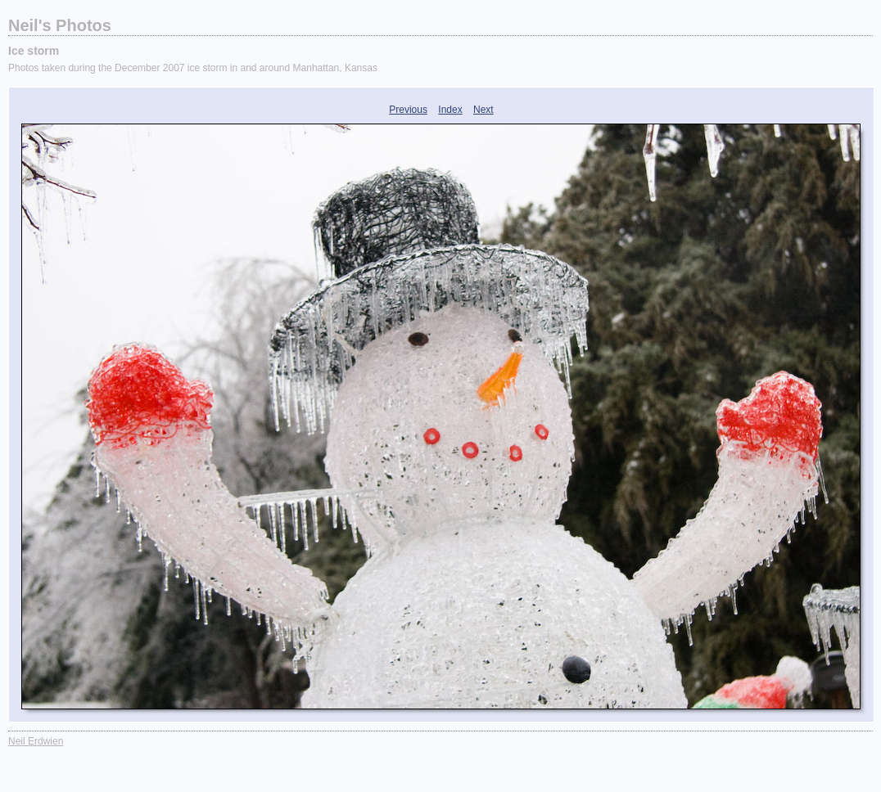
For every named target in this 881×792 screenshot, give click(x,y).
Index (450, 109)
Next (483, 109)
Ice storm (33, 50)
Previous (408, 109)
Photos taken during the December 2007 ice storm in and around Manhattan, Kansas (192, 68)
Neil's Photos (59, 25)
